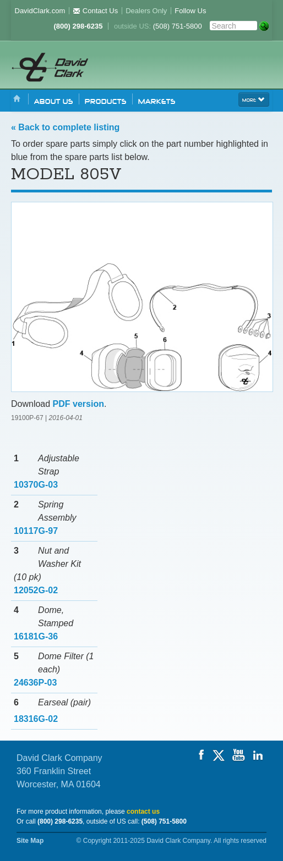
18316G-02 (36, 719)
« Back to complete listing (65, 127)
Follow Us (190, 11)
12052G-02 (36, 590)
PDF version (78, 404)
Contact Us (95, 11)
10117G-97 (36, 531)
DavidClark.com (40, 11)
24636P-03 (35, 682)
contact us (143, 811)
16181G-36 (36, 636)
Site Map (30, 841)
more (253, 99)
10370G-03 (36, 484)
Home (17, 99)
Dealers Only (146, 11)
